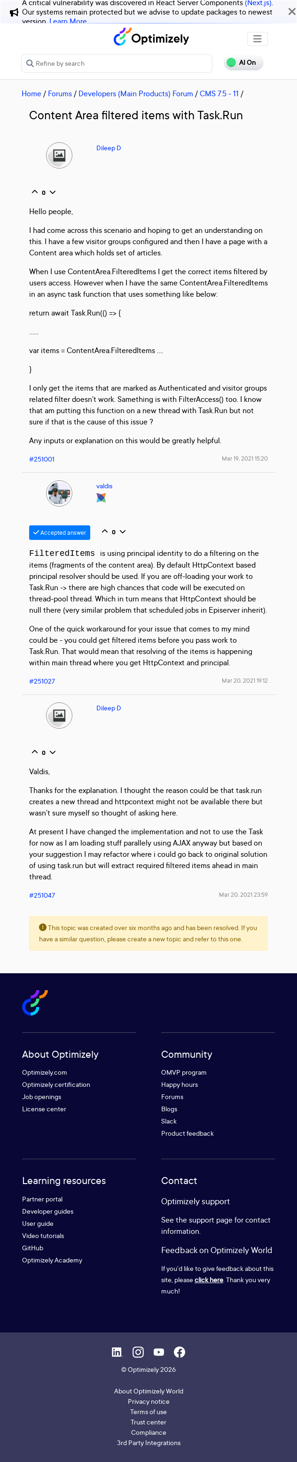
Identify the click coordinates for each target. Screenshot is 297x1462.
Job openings (41, 1096)
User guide (38, 1223)
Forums (60, 93)
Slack (169, 1120)
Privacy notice (149, 1401)
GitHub (32, 1247)
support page (211, 1220)
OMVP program (184, 1072)
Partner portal (42, 1198)
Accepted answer (59, 533)
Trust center (148, 1421)
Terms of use (148, 1411)
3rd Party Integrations (148, 1442)
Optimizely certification (56, 1084)
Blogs (169, 1108)
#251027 (42, 681)
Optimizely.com (44, 1072)
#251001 (42, 458)
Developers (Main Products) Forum (135, 93)
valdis (104, 485)
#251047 (42, 895)
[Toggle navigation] (257, 39)
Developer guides (47, 1211)
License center (44, 1108)
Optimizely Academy (52, 1259)
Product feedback (187, 1133)
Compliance (148, 1432)
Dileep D (108, 147)
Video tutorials (43, 1235)
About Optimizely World (148, 1390)
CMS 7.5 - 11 (219, 93)
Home (31, 93)
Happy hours (179, 1084)
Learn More (68, 21)
